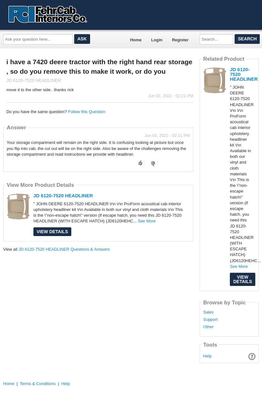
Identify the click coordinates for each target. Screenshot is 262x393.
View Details (52, 231)
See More (147, 221)
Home (136, 39)
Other (208, 327)
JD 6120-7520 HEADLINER (63, 195)
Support (210, 319)
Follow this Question (86, 111)
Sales (208, 312)
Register (180, 39)
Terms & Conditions (38, 383)
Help (207, 356)
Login (156, 39)
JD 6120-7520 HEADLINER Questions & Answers (64, 249)
